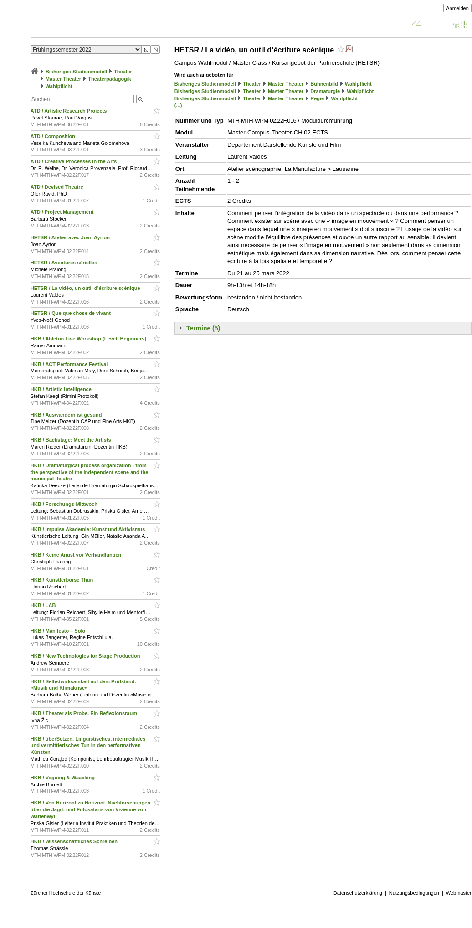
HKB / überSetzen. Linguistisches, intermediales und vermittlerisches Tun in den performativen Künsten (88, 745)
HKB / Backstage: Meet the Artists (72, 440)
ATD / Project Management (63, 212)
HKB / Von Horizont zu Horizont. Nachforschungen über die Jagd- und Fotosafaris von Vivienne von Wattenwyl (90, 809)
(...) (178, 105)
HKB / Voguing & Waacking (63, 777)
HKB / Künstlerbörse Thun (63, 580)
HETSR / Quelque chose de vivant (71, 313)
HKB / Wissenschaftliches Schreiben (75, 841)
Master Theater (63, 79)
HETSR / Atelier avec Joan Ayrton (71, 237)
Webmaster (459, 893)
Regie (317, 98)
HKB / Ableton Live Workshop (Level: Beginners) (89, 338)
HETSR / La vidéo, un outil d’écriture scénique (86, 288)
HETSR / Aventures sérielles (65, 262)
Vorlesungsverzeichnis (97, 24)
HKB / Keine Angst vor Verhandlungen (77, 554)
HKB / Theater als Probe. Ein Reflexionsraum (85, 713)
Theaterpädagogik (109, 79)
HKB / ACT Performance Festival (70, 364)
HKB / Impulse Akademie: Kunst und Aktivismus (89, 529)
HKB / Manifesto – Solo (59, 631)
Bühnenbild (324, 84)
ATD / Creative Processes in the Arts (74, 161)
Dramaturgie (325, 91)
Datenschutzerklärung (357, 893)
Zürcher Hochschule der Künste (66, 893)
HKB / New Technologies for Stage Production (86, 656)
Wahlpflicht (59, 86)
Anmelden (457, 8)
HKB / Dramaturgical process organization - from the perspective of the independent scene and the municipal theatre (90, 472)
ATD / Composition (54, 136)
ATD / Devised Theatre (58, 187)
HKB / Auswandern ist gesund (67, 415)
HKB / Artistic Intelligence (62, 389)
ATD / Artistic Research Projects (69, 110)
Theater (123, 71)
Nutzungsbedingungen (414, 893)
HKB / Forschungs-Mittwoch (65, 504)
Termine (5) (203, 328)
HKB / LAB (44, 605)
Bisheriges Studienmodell (76, 71)
